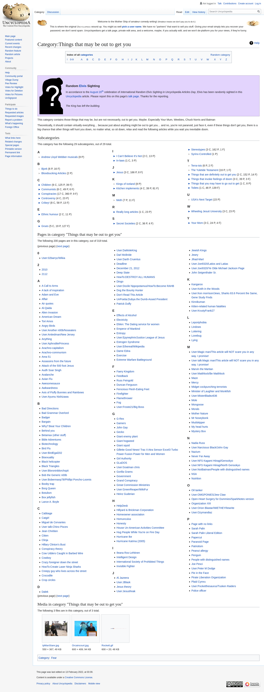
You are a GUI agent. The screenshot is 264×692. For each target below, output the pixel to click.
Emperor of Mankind (128, 328)
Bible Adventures (51, 439)
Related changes (13, 141)
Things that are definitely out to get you (213, 174)
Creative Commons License (78, 677)
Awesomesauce (51, 383)
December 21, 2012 (127, 268)
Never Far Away (200, 456)
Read (179, 12)
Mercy (194, 382)
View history (198, 12)
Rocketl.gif (107, 645)
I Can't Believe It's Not (129, 156)
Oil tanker (197, 490)
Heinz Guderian (125, 493)
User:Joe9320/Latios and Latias (209, 263)
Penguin (196, 555)
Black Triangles (50, 466)
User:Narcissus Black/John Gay (209, 447)
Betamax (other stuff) (54, 435)
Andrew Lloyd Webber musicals (59, 156)
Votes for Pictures (14, 94)
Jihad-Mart (197, 259)
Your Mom (197, 222)
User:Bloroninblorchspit (55, 470)
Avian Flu (47, 378)
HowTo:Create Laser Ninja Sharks (61, 566)
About (8, 61)
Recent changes (13, 47)
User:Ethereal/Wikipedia (130, 346)
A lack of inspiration (53, 290)
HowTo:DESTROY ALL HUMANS (135, 277)
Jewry (194, 254)
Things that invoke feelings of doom (211, 179)
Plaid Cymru (198, 581)
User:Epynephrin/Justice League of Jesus (140, 337)
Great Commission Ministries (133, 484)
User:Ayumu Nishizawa (55, 396)
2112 (44, 274)
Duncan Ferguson (126, 384)
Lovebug (196, 335)
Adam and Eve (50, 294)
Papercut (196, 537)
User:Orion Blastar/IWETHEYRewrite (212, 507)
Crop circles (48, 580)
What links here (12, 138)
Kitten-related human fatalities (208, 306)
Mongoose (197, 404)
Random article (12, 54)
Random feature (13, 50)
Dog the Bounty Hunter (129, 290)
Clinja (45, 540)
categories (86, 54)
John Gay (122, 427)
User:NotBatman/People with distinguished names (220, 469)
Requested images (14, 116)
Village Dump (11, 80)
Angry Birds (48, 325)
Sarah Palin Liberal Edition (206, 532)
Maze (194, 378)
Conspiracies (48, 193)
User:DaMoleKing (126, 250)
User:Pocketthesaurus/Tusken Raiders (213, 586)
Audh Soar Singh (51, 370)
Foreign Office (12, 127)
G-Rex (120, 418)
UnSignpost (11, 98)
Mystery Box (198, 431)
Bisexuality (48, 457)
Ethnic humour (49, 214)
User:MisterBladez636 (204, 395)
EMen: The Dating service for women (137, 324)
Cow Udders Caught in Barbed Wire (62, 553)
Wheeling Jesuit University (206, 211)
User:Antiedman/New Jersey (58, 334)
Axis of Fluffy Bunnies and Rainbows (63, 392)
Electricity (122, 319)
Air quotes (47, 303)
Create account (245, 3)
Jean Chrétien (50, 531)
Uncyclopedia (73, 96)
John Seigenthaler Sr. (203, 272)
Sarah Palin (198, 528)
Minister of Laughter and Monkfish (211, 391)
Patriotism (197, 546)
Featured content (13, 39)
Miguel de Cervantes (53, 522)
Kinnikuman (198, 301)
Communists (48, 189)
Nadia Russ (198, 442)
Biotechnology (50, 443)
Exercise (121, 355)
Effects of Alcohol (126, 315)
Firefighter (122, 393)
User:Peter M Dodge (203, 568)
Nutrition (196, 478)
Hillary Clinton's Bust (53, 544)
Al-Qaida (47, 308)
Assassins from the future (56, 361)
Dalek (45, 591)
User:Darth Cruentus (128, 259)
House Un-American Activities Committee (140, 527)
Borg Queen (49, 488)
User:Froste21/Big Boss (130, 406)
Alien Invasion (50, 312)
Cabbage (47, 513)
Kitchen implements (127, 188)
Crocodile (47, 575)
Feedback (122, 375)
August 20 (97, 92)
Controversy (48, 198)
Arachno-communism (54, 352)
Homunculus (123, 518)
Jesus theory (123, 586)
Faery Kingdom (125, 371)
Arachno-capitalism (53, 347)
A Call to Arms (50, 285)
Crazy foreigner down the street (60, 562)
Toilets (195, 187)
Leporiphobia (198, 322)
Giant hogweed (125, 440)
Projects (9, 58)
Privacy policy (43, 683)
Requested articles (14, 112)
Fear (54, 657)
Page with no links (201, 524)
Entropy (120, 333)
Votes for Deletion (14, 90)
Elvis (82, 86)
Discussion (53, 12)
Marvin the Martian (202, 369)
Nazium (195, 451)
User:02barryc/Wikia (53, 257)
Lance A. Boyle (50, 501)
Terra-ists (196, 165)
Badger (46, 417)
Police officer (198, 590)
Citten (45, 535)
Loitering (196, 331)
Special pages (12, 145)
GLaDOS (121, 462)
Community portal (14, 76)
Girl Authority (123, 458)
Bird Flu (46, 448)
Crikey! (45, 202)
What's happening (14, 123)
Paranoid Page (200, 541)
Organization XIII (201, 503)
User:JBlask (123, 582)
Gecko (120, 431)
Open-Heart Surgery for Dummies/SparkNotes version (222, 498)
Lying (194, 340)
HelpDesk (122, 505)
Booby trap (48, 483)
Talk (220, 3)
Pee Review (11, 83)
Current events (12, 43)
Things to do (11, 109)
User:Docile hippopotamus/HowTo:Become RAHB (145, 285)
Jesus (119, 172)
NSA (194, 473)
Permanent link (12, 152)
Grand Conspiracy (126, 480)
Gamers (121, 423)
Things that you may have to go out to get (215, 183)
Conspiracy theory (52, 548)
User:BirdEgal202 (52, 452)
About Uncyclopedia (62, 683)
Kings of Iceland (125, 183)
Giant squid (123, 445)
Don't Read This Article (129, 294)
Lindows (196, 326)
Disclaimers (80, 683)
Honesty (121, 523)
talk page (133, 96)
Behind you (48, 430)
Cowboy (46, 557)
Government (123, 476)
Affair (45, 299)
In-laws (120, 160)
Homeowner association (130, 514)
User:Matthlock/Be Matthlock (208, 373)
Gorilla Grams (124, 471)
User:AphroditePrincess (55, 343)
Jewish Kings (199, 250)
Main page (10, 36)
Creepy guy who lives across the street (64, 571)
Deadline (121, 263)
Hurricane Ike (124, 536)
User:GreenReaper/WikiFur (132, 489)
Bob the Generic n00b (54, 475)
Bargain (46, 421)
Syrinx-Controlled (201, 154)
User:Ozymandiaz (201, 512)
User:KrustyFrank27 (202, 310)
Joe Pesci (197, 563)
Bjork (44, 168)
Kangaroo (197, 284)
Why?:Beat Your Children (56, 426)
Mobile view (94, 683)
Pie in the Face (200, 572)
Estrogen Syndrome (128, 341)
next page (63, 246)
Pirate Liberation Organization (208, 577)
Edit (187, 12)
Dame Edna (123, 350)
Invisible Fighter (125, 566)
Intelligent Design (126, 557)
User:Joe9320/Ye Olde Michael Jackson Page (217, 268)
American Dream (51, 316)
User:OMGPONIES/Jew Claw (208, 494)
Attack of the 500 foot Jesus (58, 365)
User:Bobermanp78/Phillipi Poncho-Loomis (66, 479)
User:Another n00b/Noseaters (59, 330)
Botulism (47, 492)
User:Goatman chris (128, 467)
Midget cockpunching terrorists (209, 386)
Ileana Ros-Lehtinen (128, 552)
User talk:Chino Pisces (55, 526)
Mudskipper (198, 422)
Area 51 (46, 356)
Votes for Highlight (14, 87)
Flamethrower (124, 398)
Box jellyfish (48, 497)
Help (257, 42)
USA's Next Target (201, 199)
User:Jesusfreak (125, 591)
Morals (195, 409)
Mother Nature (199, 413)
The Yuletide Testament (204, 170)
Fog (118, 402)
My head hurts (199, 426)
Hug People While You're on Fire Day (137, 532)
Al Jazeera (122, 577)
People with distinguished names (210, 559)
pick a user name (131, 26)
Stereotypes (198, 149)
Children (46, 184)
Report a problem (13, 120)
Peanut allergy (199, 550)
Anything (47, 339)
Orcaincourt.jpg (80, 645)
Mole (194, 400)
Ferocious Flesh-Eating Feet (132, 389)
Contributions (229, 3)
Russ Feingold (124, 380)
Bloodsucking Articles (53, 173)
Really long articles (127, 211)
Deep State (122, 272)
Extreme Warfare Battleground (134, 359)
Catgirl (45, 517)
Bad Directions (50, 408)
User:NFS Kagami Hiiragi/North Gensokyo (215, 465)
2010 (44, 269)
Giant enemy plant (127, 436)
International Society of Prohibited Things (140, 561)
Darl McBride (124, 254)
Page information (13, 156)
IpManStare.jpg (50, 645)
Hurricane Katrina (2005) (130, 541)
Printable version (13, 149)
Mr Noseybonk (199, 417)
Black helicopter (51, 461)
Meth (119, 200)
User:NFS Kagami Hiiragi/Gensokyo (212, 460)
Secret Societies (125, 223)
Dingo (119, 281)
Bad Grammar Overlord (55, 412)
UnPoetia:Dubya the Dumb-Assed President (141, 299)
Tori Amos (47, 321)
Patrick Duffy (123, 303)
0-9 (72, 59)
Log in (258, 3)
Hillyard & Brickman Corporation (135, 509)
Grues (44, 226)
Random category (220, 54)
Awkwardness (50, 387)
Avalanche (48, 374)
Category (44, 657)
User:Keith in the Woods (205, 288)
